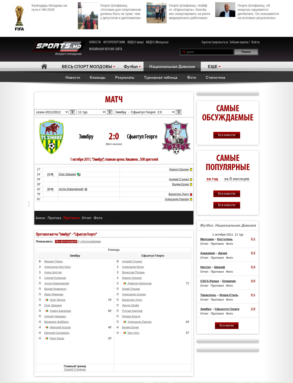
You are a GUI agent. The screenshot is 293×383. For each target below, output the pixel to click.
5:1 (253, 239)
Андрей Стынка (179, 179)
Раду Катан (57, 338)
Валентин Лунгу (179, 194)
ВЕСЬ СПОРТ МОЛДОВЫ (87, 66)
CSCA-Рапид (209, 281)
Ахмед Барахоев (60, 310)
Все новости (226, 135)
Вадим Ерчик (180, 184)
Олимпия (229, 281)
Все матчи (227, 325)
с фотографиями (90, 241)
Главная (44, 66)
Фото (191, 77)
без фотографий (66, 241)
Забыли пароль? (240, 42)
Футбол (131, 66)
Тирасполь (208, 295)
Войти (256, 42)
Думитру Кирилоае (140, 283)
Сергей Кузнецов (55, 278)
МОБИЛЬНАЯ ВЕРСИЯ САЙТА (105, 49)
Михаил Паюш (53, 261)
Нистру (205, 267)
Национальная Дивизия (172, 66)
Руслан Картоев (132, 310)
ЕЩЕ (213, 66)
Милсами (207, 239)
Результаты (124, 77)
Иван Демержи (53, 294)
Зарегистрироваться (214, 42)
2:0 (253, 308)
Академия (207, 253)
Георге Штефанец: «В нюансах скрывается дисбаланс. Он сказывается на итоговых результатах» (247, 11)
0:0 (253, 280)
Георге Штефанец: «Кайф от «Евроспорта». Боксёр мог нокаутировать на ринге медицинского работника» (178, 11)
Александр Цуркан (134, 294)
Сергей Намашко (55, 316)
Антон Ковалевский (71, 189)
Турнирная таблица (160, 77)
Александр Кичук (133, 267)
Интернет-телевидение (58, 48)
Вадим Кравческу (55, 289)
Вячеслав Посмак (133, 272)
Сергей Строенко (75, 369)
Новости (72, 77)
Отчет (86, 217)
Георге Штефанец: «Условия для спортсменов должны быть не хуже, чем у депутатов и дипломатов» (109, 11)
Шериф (219, 267)
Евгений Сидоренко (57, 332)
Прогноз (54, 217)
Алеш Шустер (53, 272)
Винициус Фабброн (56, 321)
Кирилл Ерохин (179, 169)
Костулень (225, 239)
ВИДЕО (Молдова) (157, 42)
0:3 (253, 253)
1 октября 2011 (222, 234)
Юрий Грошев (131, 289)
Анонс (40, 217)
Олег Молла (57, 300)
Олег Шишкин (67, 174)
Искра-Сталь (229, 295)
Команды (98, 77)
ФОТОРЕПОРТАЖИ (114, 42)
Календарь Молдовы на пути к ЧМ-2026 (38, 7)
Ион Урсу (133, 332)
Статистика (215, 77)
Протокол (71, 217)
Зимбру (86, 137)
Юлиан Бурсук (131, 316)
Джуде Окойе (130, 305)
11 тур (239, 234)
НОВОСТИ (95, 42)
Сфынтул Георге (142, 137)
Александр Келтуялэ (57, 267)
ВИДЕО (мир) (136, 42)
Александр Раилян (177, 199)
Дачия (222, 253)
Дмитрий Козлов (60, 327)
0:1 (253, 294)
